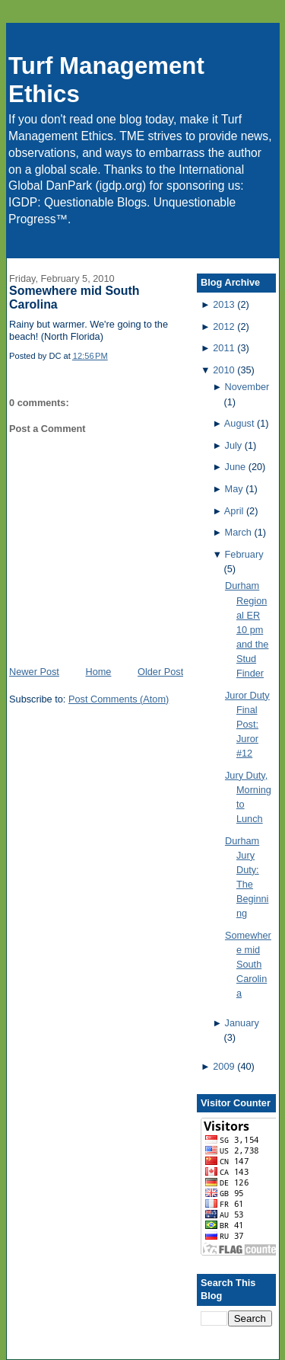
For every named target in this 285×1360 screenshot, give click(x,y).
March (238, 532)
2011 (223, 348)
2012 (223, 326)
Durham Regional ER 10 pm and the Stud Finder (247, 629)
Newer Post (34, 671)
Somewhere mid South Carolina (248, 964)
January (242, 1023)
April (233, 511)
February (244, 554)
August (239, 423)
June (235, 466)
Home (98, 671)
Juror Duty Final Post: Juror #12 (247, 724)
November (247, 386)
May (234, 488)
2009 (223, 1066)
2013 (223, 304)
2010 (223, 370)
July (233, 445)
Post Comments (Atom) (118, 699)
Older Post (160, 671)
